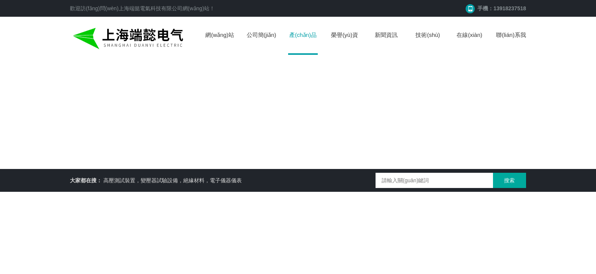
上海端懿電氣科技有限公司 (150, 8)
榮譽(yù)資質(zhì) (344, 42)
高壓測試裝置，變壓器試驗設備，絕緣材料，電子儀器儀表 (172, 180)
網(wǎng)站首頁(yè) (219, 42)
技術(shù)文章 (427, 42)
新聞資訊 (386, 35)
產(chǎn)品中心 (303, 43)
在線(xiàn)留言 (469, 42)
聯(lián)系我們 (511, 42)
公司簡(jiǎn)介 (261, 42)
